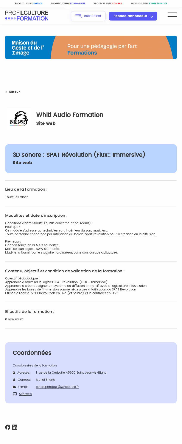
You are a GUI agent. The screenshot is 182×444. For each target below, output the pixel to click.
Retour (12, 92)
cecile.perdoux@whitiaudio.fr (57, 386)
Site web (46, 123)
